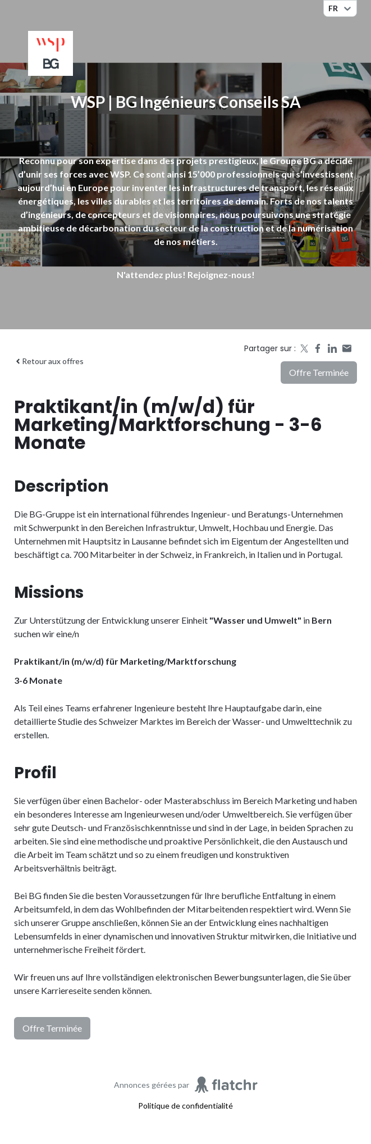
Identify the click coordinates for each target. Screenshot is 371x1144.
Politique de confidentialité (185, 1105)
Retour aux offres (49, 361)
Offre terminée (319, 372)
